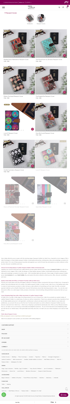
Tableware (57, 368)
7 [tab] (24, 204)
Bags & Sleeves (5, 377)
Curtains (31, 356)
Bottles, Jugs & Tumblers (21, 368)
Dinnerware (4, 371)
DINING (3, 365)
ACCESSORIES (5, 374)
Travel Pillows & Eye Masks (30, 377)
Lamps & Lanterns (6, 359)
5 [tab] (21, 56)
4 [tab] (20, 56)
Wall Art (59, 359)
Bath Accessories (17, 359)
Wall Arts (4, 390)
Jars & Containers (48, 368)
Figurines (37, 356)
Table (3, 384)
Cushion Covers (6, 356)
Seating (9, 384)
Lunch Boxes (20, 371)
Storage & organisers (53, 356)
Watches (41, 377)
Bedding (14, 356)
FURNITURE (5, 381)
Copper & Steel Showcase (44, 371)
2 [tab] (16, 56)
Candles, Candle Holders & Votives (33, 359)
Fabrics (44, 356)
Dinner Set (12, 371)
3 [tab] (18, 56)
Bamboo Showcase (31, 371)
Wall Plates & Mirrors (49, 359)
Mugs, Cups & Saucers (7, 368)
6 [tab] (23, 56)
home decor (5, 353)
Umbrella (56, 377)
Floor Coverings (22, 356)
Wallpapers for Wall (16, 361)
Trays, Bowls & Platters (36, 368)
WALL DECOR (5, 387)
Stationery (48, 377)
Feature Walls (5, 361)
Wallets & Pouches (16, 377)
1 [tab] (15, 56)
